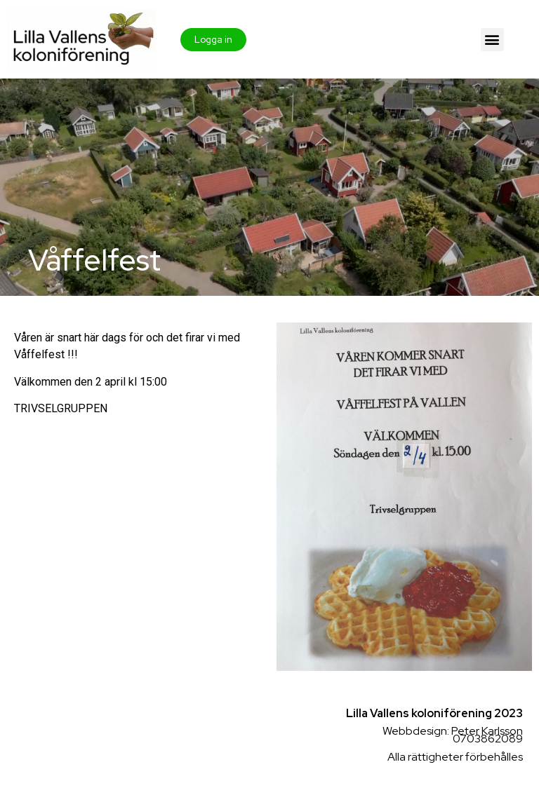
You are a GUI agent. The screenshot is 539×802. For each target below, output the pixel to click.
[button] (492, 39)
